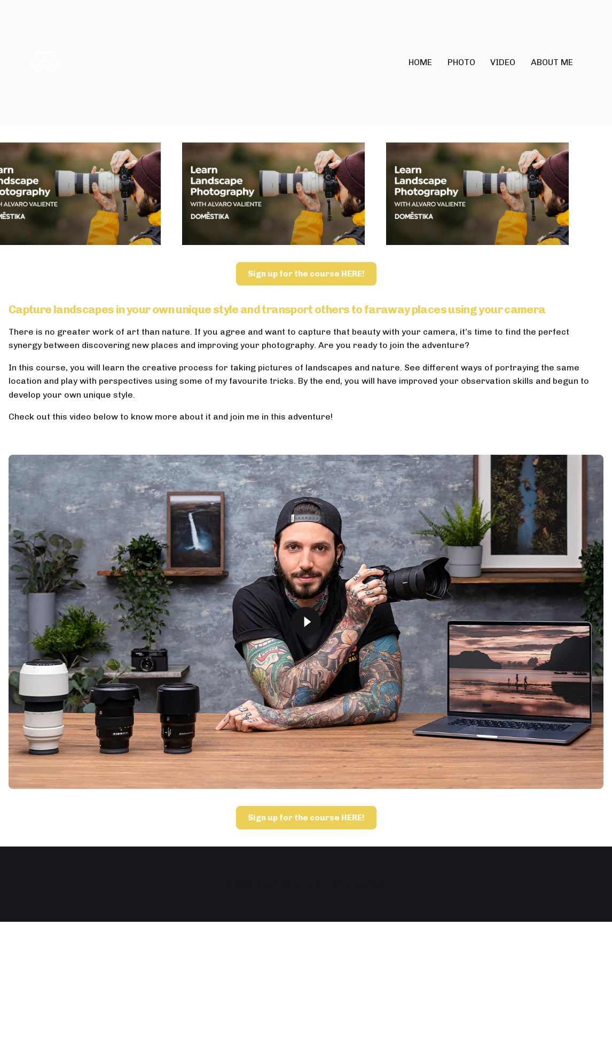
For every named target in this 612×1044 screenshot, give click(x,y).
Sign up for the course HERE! (306, 515)
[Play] (306, 863)
